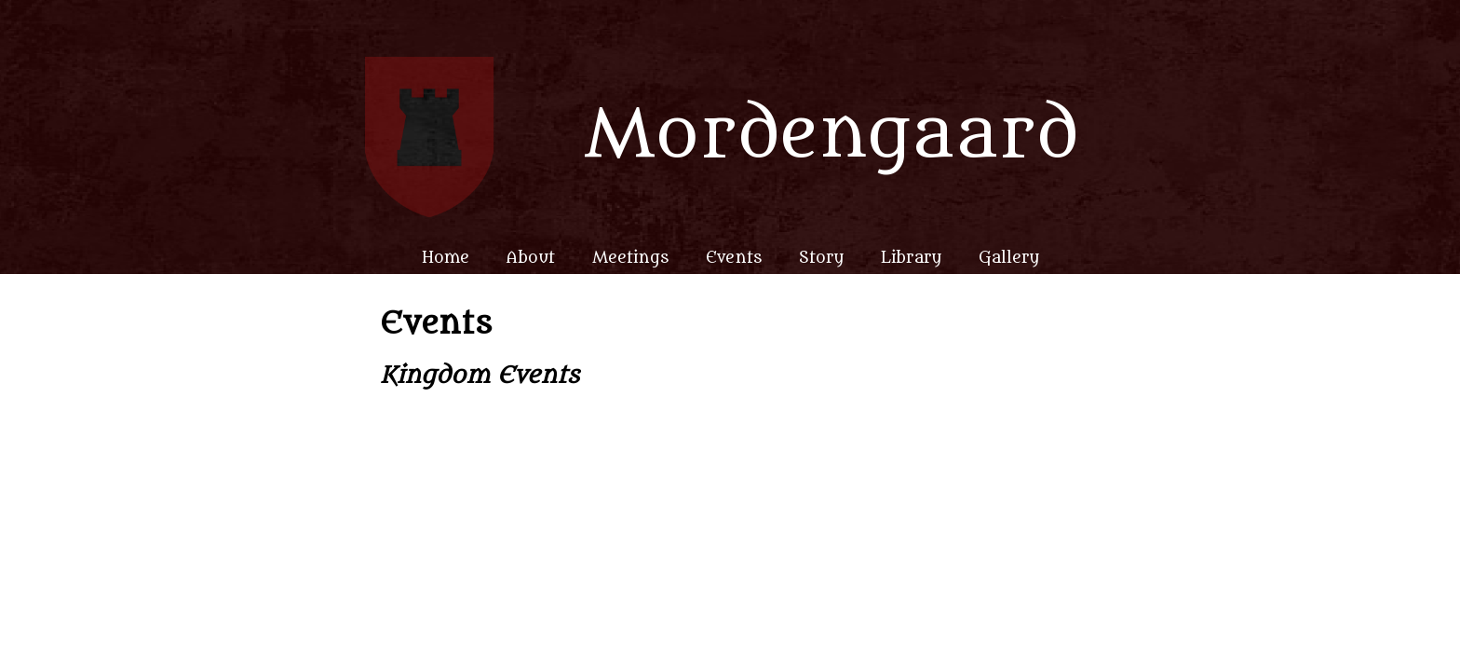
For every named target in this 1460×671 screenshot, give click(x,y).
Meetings (630, 258)
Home (445, 258)
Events (734, 258)
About (531, 258)
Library (911, 258)
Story (821, 258)
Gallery (1009, 258)
